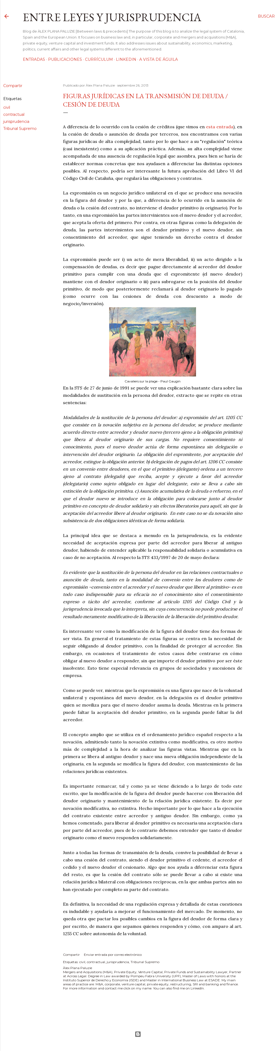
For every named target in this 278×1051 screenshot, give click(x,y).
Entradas (34, 59)
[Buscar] (266, 16)
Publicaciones (65, 59)
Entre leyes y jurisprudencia (112, 17)
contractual (13, 114)
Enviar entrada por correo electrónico (113, 955)
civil (6, 107)
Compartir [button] (12, 85)
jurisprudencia (16, 121)
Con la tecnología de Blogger (138, 1034)
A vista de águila (158, 59)
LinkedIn (126, 59)
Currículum (99, 59)
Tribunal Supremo (20, 128)
